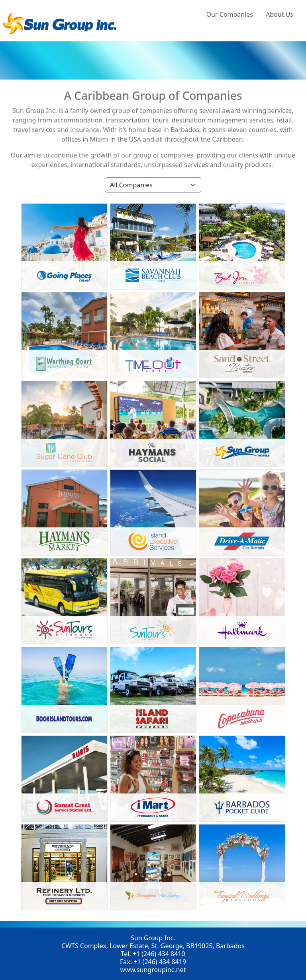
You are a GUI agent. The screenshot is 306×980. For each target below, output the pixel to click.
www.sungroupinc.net (153, 969)
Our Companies (229, 14)
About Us (279, 14)
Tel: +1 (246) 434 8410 (153, 953)
